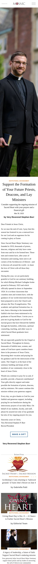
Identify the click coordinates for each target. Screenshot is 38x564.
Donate (4, 3)
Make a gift (19, 434)
